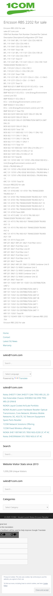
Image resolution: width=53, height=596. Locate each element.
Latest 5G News (10, 341)
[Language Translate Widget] (17, 374)
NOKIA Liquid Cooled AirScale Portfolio (21, 405)
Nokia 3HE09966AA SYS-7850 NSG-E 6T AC (22, 436)
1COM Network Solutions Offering (18, 424)
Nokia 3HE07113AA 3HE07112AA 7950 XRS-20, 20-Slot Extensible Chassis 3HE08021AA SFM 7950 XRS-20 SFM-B (26, 398)
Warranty (7, 345)
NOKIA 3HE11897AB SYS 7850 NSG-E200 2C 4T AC (26, 432)
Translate (20, 378)
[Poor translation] (13, 535)
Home (6, 333)
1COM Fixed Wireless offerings (17, 428)
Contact (6, 337)
